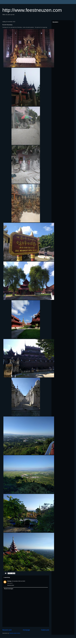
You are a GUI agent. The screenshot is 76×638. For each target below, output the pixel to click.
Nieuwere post (7, 630)
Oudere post (45, 630)
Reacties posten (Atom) (14, 633)
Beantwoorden (10, 585)
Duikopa (9, 581)
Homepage (26, 630)
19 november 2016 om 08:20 (18, 581)
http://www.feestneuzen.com (32, 10)
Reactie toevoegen (8, 588)
